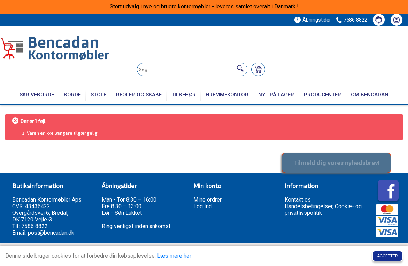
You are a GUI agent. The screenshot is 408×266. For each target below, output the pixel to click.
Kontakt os (298, 199)
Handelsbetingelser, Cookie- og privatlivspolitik (323, 209)
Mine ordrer (207, 199)
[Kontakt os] (378, 19)
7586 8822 (355, 20)
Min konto (207, 185)
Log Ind (202, 206)
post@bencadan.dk (51, 232)
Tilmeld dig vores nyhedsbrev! (336, 162)
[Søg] (240, 68)
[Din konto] (396, 19)
